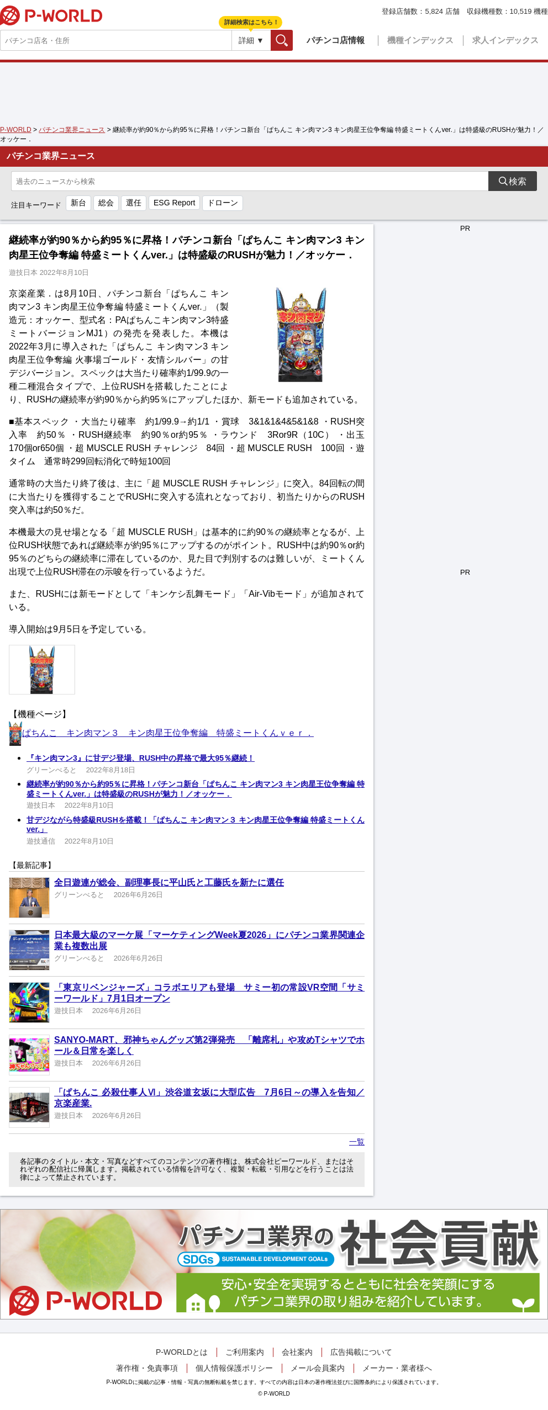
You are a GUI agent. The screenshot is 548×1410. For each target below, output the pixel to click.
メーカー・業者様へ (397, 1368)
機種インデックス (420, 40)
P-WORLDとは (182, 1352)
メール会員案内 (318, 1368)
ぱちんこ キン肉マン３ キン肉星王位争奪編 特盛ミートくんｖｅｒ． (168, 733)
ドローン (222, 202)
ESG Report (174, 202)
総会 (106, 202)
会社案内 (297, 1352)
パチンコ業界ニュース (72, 130)
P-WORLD (51, 15)
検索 (292, 40)
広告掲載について (361, 1352)
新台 (78, 202)
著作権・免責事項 (147, 1368)
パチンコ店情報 (336, 40)
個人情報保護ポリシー (234, 1368)
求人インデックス (505, 40)
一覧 (357, 1141)
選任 (133, 202)
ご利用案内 (244, 1352)
